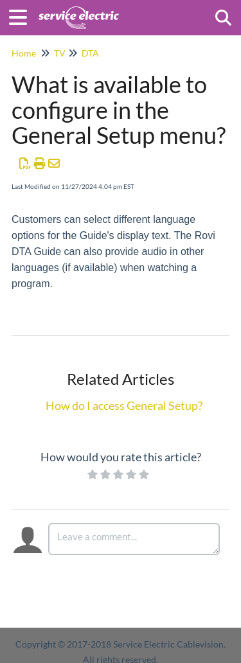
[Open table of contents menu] (22, 15)
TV (60, 53)
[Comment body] (134, 539)
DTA (90, 53)
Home (24, 53)
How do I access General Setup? (124, 405)
